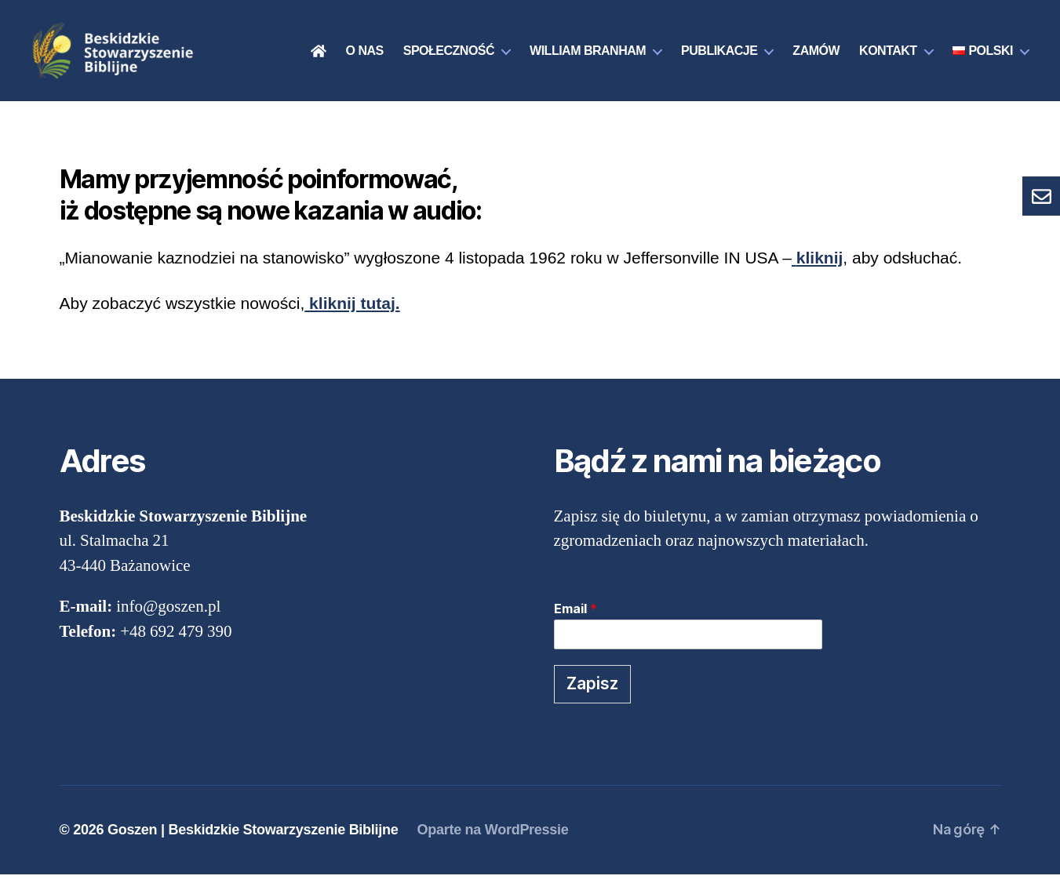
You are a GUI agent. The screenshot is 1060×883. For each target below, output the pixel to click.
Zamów (816, 55)
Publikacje (719, 55)
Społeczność (448, 55)
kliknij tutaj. (351, 312)
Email (575, 617)
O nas (365, 55)
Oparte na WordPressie (492, 838)
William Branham (588, 55)
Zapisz (592, 693)
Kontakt (888, 55)
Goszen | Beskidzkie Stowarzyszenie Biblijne (253, 838)
